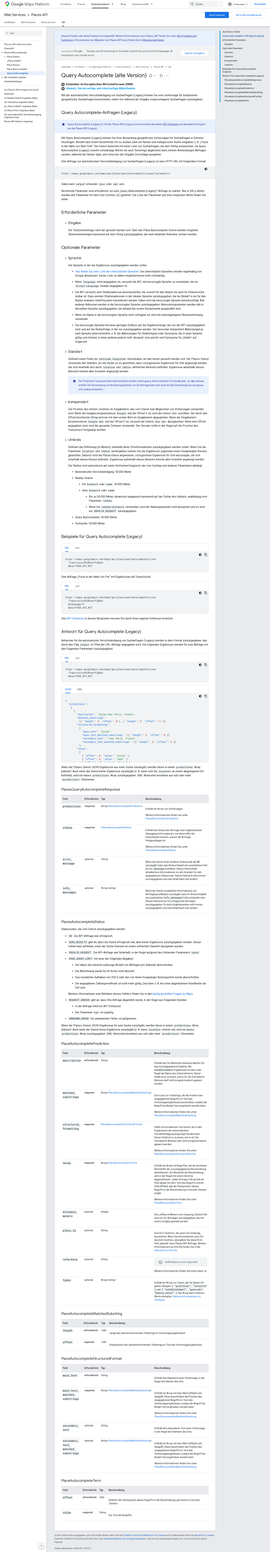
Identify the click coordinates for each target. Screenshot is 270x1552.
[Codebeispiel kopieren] (206, 554)
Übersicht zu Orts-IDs (165, 1250)
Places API (39, 15)
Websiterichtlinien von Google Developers (125, 1538)
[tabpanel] (135, 562)
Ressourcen (48, 22)
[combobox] (206, 4)
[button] (22, 53)
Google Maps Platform (100, 67)
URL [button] (67, 547)
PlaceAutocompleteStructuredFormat (121, 1124)
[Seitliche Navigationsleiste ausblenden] (41, 1545)
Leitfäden (9, 22)
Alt (169, 67)
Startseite (66, 67)
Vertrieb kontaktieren (249, 15)
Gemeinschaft (140, 4)
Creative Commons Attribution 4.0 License (144, 1535)
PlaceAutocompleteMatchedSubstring (129, 1092)
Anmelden (260, 4)
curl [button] (77, 547)
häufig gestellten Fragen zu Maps (173, 993)
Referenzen (28, 22)
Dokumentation (123, 67)
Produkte (65, 4)
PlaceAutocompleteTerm (122, 1163)
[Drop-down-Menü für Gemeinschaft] (153, 4)
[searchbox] (23, 33)
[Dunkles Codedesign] (206, 169)
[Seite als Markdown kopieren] (161, 76)
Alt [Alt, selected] (63, 22)
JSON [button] (68, 689)
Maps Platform (30, 4)
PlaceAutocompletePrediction (125, 806)
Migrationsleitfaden (153, 40)
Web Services (15, 15)
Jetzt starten (217, 15)
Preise (81, 4)
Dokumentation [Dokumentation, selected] (100, 4)
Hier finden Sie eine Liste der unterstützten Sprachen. (107, 271)
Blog (123, 4)
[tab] (66, 548)
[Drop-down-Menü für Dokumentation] (113, 4)
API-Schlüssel (170, 124)
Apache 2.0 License (204, 1535)
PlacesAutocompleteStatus (116, 827)
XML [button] (79, 689)
